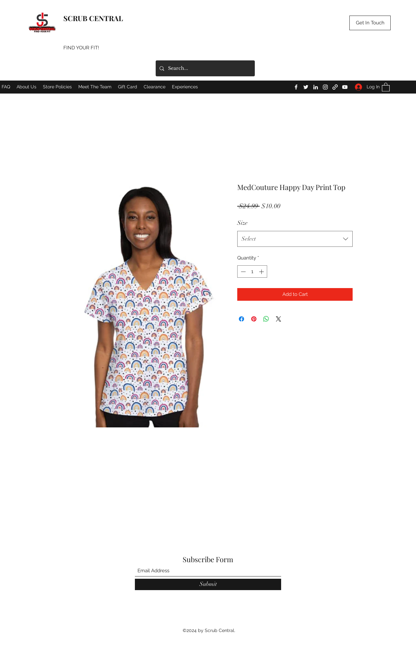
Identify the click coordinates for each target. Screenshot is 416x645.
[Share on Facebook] (241, 319)
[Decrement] (242, 272)
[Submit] (208, 584)
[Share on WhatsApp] (266, 319)
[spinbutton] (252, 272)
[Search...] (204, 68)
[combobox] (295, 239)
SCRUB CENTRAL (93, 18)
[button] (370, 23)
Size (242, 222)
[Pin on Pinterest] (254, 319)
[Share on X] (278, 319)
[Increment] (262, 272)
